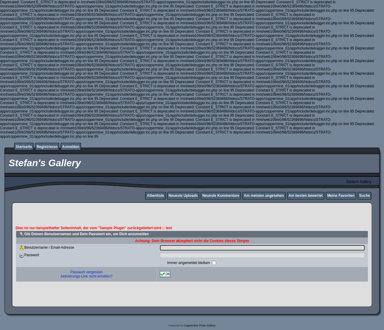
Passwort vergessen (86, 272)
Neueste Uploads (183, 196)
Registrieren (47, 147)
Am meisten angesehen (264, 196)
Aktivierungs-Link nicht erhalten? (86, 276)
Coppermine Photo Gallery (199, 325)
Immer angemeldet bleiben (189, 263)
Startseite (24, 147)
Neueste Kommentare (220, 196)
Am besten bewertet (306, 196)
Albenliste (155, 196)
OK (165, 274)
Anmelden (71, 147)
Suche (364, 196)
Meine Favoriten (341, 196)
